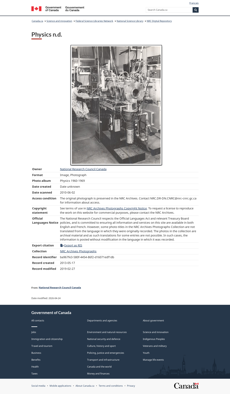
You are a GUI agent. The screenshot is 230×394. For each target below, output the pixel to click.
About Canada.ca (85, 385)
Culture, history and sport (101, 346)
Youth (146, 352)
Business (36, 352)
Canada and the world (99, 366)
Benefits (35, 359)
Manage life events (153, 359)
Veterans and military (155, 346)
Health (35, 366)
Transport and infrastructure (103, 359)
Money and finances (98, 373)
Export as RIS (71, 245)
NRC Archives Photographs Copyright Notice (117, 208)
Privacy (131, 385)
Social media (38, 385)
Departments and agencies (102, 320)
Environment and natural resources (107, 332)
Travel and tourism (41, 346)
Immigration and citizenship (47, 339)
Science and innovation (59, 21)
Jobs (33, 332)
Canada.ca (37, 21)
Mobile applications (60, 385)
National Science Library (130, 21)
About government (153, 320)
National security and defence (103, 339)
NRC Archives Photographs (78, 251)
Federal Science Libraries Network (94, 21)
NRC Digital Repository (159, 21)
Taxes (34, 373)
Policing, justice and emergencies (105, 352)
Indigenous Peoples (154, 339)
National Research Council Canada (83, 169)
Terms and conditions (111, 385)
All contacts (37, 320)
